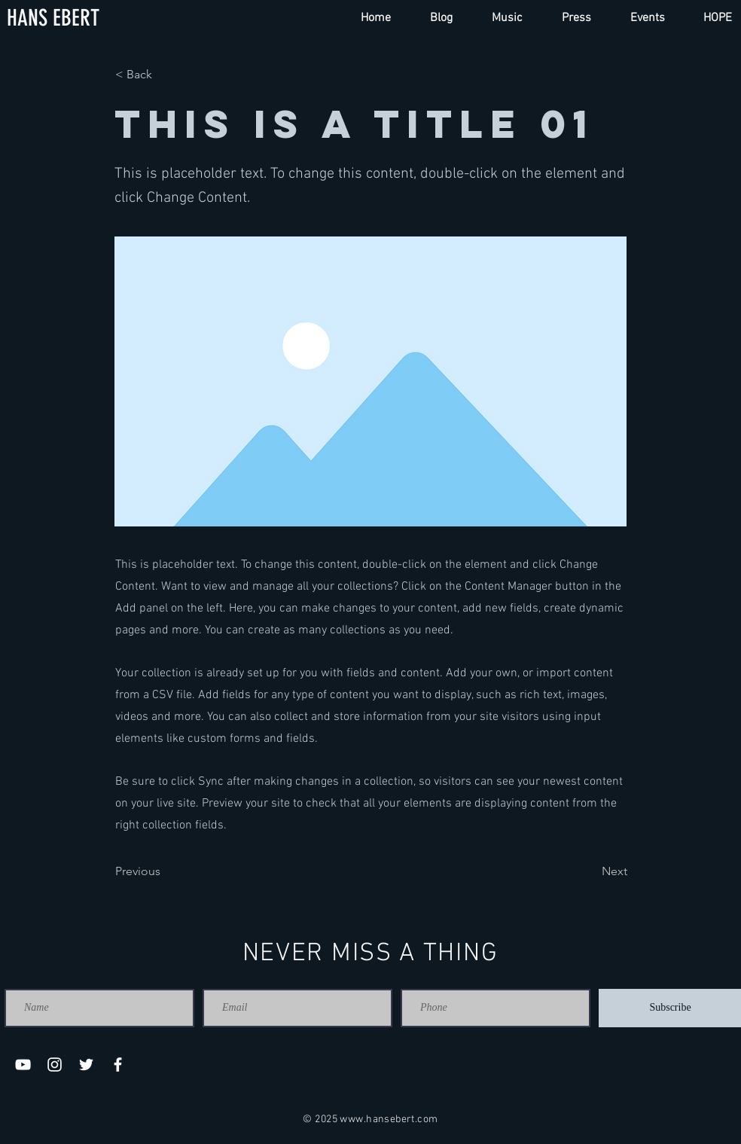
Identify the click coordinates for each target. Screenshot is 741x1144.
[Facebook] (117, 1064)
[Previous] (165, 871)
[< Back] (165, 74)
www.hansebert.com (389, 1119)
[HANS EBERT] (53, 18)
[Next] (589, 871)
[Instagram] (54, 1064)
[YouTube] (23, 1064)
